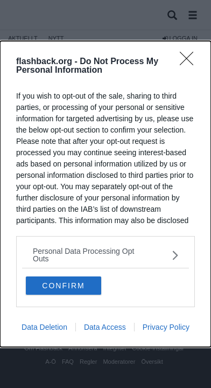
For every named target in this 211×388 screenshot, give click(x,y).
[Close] (190, 62)
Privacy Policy (166, 327)
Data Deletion (44, 327)
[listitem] (105, 254)
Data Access (105, 327)
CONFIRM (63, 285)
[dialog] (105, 194)
